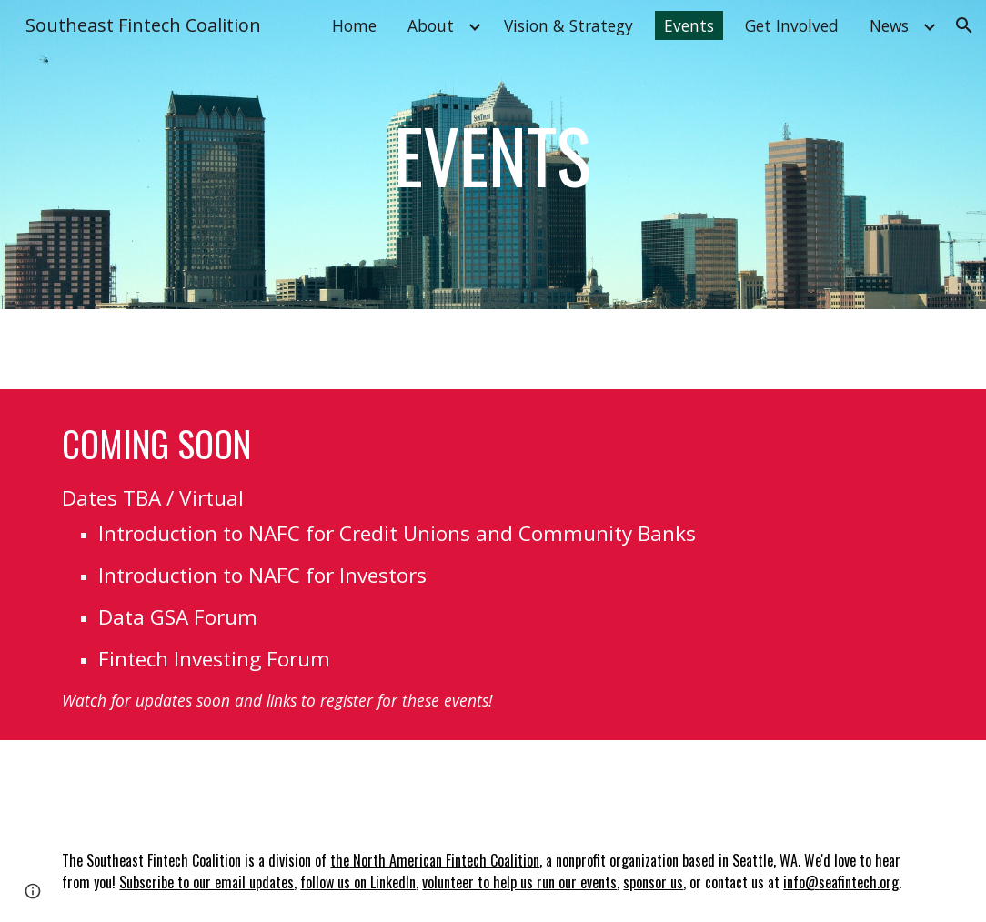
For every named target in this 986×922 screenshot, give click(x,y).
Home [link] (354, 25)
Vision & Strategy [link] (568, 25)
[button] (964, 25)
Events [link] (689, 25)
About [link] (430, 25)
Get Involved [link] (792, 25)
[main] (493, 154)
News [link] (889, 25)
